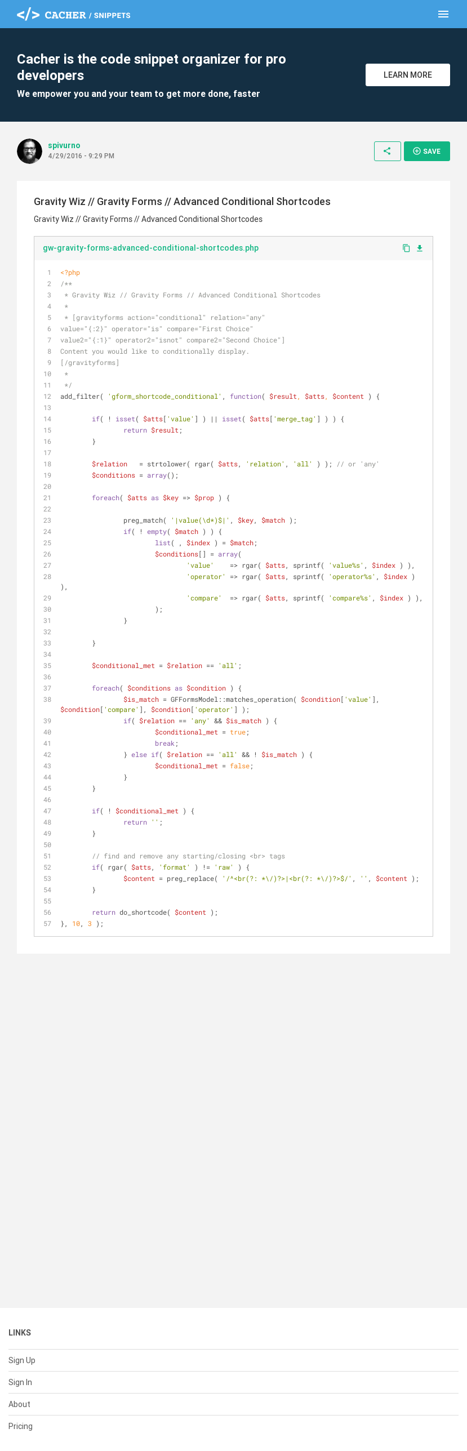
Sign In (20, 1382)
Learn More (408, 75)
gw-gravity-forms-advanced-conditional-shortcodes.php (151, 248)
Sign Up (21, 1360)
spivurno (64, 145)
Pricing (20, 1426)
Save (426, 150)
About (19, 1404)
